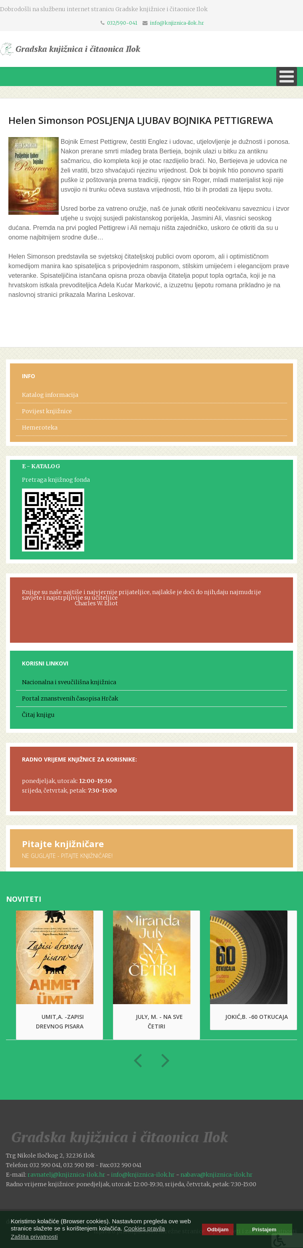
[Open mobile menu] (286, 76)
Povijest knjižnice (47, 411)
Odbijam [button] (217, 1229)
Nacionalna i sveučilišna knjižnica (69, 682)
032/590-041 (122, 23)
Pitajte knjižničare (63, 844)
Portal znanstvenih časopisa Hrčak (70, 698)
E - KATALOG (41, 466)
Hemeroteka (39, 427)
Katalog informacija (50, 394)
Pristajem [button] (264, 1229)
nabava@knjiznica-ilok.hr (216, 1174)
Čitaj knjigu (38, 714)
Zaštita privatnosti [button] (34, 1236)
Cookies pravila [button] (144, 1228)
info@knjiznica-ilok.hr (177, 23)
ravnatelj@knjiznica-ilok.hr (66, 1174)
